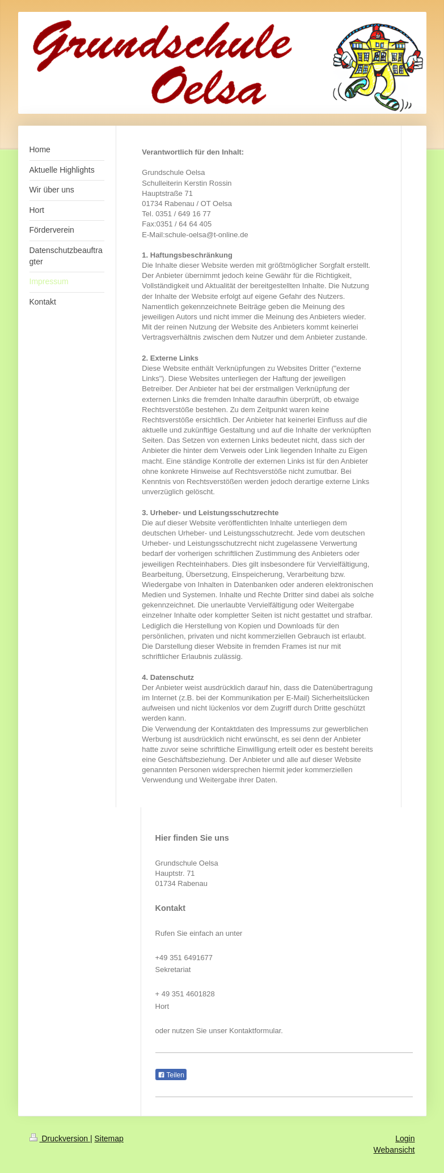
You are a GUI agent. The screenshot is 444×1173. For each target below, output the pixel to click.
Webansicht (394, 1149)
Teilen (171, 1075)
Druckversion (59, 1138)
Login (405, 1138)
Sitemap (109, 1138)
